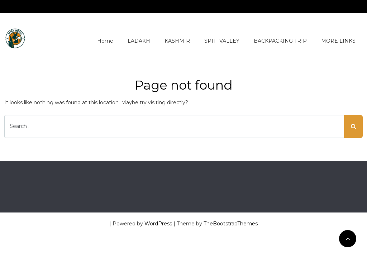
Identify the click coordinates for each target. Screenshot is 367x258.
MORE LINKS (338, 41)
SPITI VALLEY (221, 41)
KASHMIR (177, 41)
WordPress (158, 223)
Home (105, 41)
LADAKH (139, 41)
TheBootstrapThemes (231, 223)
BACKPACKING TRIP (280, 41)
